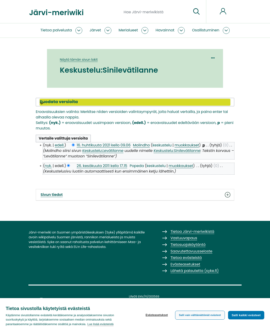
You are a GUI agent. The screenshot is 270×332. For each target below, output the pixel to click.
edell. (59, 145)
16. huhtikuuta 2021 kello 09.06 (103, 145)
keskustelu (161, 145)
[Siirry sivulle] (196, 12)
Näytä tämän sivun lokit (79, 59)
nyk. (48, 165)
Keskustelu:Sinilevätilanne (177, 150)
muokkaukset (187, 145)
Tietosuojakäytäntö (188, 244)
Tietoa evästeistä (186, 257)
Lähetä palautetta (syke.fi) (195, 270)
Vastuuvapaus (184, 238)
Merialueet (128, 30)
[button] (135, 102)
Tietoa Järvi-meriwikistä (192, 231)
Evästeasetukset (157, 315)
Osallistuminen (205, 30)
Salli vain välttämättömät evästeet (200, 315)
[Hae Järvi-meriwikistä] (156, 12)
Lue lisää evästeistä (100, 324)
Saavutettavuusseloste (191, 251)
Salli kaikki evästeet (246, 315)
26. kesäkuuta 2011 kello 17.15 (102, 165)
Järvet (95, 30)
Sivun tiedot (135, 195)
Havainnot (165, 30)
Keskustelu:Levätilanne (103, 150)
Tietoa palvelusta (56, 30)
